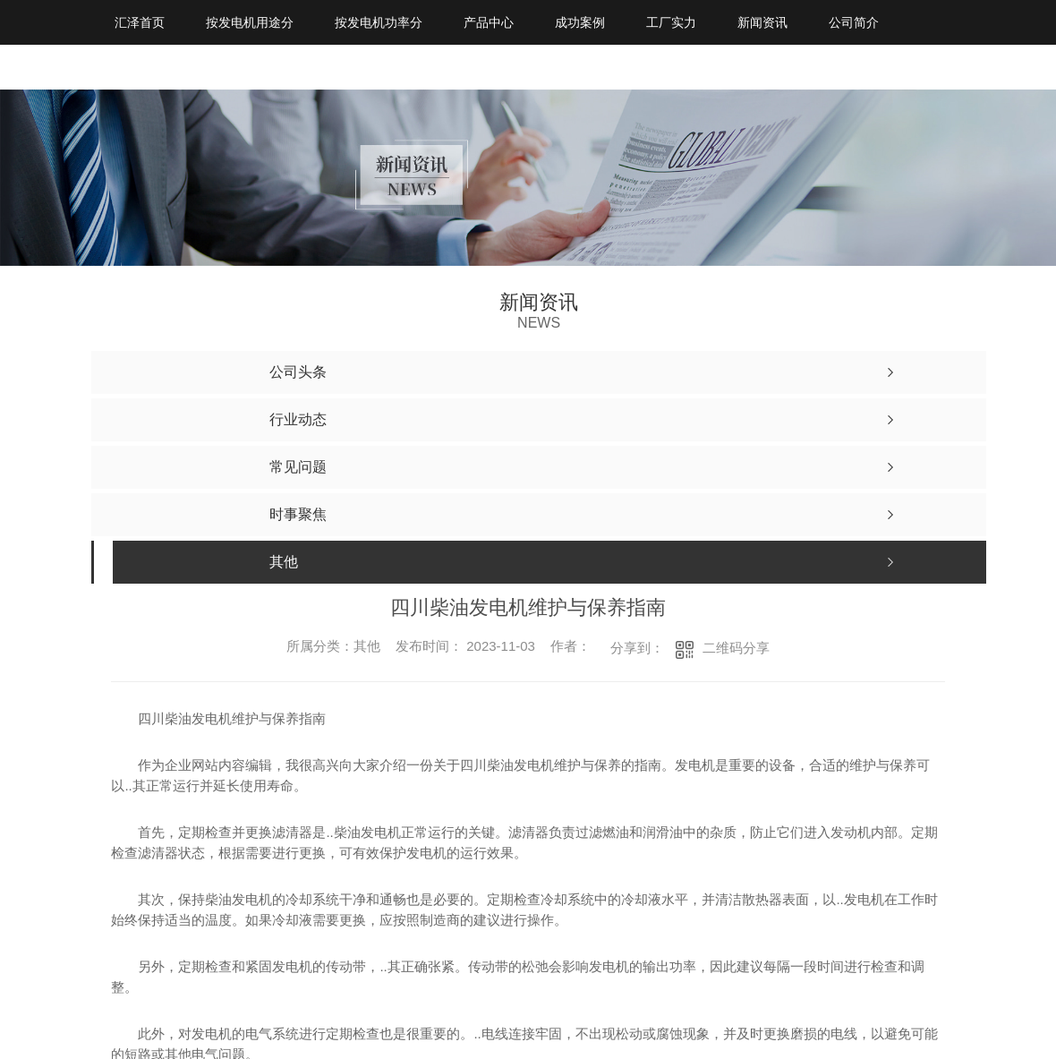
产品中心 (489, 22)
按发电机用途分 (250, 22)
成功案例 (580, 22)
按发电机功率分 (378, 22)
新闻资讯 (762, 22)
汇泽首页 (140, 22)
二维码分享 (736, 647)
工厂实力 (671, 22)
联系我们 (140, 67)
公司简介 (854, 22)
